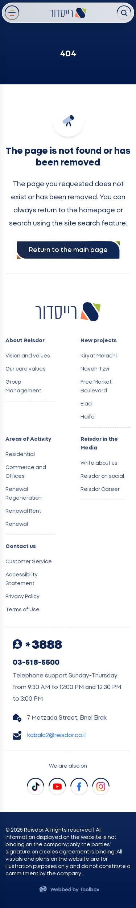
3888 (37, 645)
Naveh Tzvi (95, 369)
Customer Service (28, 561)
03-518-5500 (36, 662)
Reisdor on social (102, 476)
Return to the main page (68, 250)
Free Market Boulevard (96, 386)
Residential (20, 454)
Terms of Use (22, 609)
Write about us (99, 463)
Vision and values (27, 356)
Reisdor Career (100, 489)
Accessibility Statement (21, 579)
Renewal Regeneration (23, 494)
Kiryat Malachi (99, 356)
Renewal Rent (23, 511)
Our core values (25, 369)
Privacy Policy (22, 596)
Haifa (88, 417)
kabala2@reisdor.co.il (56, 735)
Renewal (16, 524)
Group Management (23, 386)
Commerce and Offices (25, 472)
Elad (86, 404)
